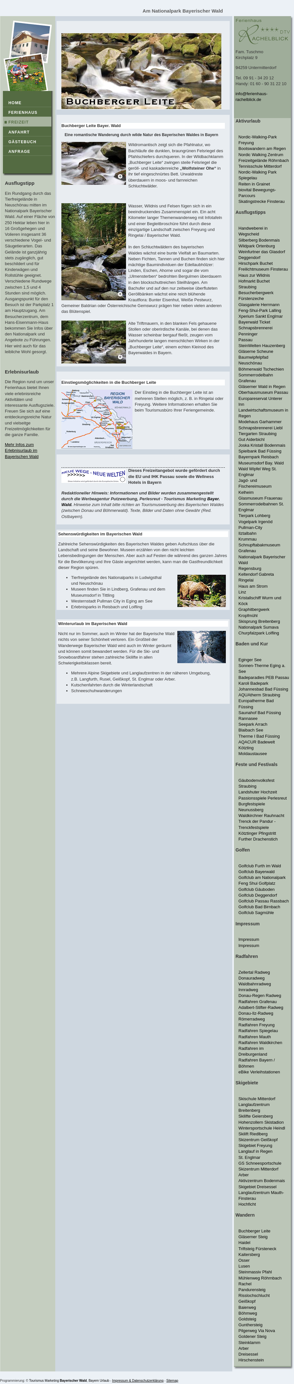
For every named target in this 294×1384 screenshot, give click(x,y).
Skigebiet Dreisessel (257, 1186)
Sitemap (172, 1380)
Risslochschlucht (254, 1295)
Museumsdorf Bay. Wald (261, 463)
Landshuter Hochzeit (257, 792)
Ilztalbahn (247, 533)
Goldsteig (247, 1319)
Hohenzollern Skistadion (261, 1122)
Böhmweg (247, 1313)
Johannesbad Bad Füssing (263, 689)
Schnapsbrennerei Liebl (260, 427)
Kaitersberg (249, 1254)
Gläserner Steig (253, 1236)
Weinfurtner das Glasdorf (261, 251)
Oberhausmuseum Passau (263, 392)
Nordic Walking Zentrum (260, 154)
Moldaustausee (252, 753)
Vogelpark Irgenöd (255, 521)
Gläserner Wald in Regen (261, 386)
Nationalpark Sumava (258, 627)
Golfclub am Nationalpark (262, 877)
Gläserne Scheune (255, 351)
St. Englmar (249, 1157)
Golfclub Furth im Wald (259, 865)
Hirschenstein (251, 1360)
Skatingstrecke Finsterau (261, 201)
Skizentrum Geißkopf (258, 1139)
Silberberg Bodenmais (259, 240)
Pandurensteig (252, 1289)
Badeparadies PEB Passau (263, 677)
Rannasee (247, 718)
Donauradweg (251, 978)
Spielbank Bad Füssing (259, 451)
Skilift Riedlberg (253, 1133)
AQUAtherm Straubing (259, 694)
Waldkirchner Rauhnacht (261, 815)
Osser (244, 1260)
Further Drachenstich (258, 839)
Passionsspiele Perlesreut (262, 798)
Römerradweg (251, 1019)
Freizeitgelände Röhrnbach (263, 160)
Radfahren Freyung (256, 1024)
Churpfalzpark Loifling (258, 633)
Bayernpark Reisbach (258, 456)
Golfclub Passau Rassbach (263, 901)
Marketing (52, 1380)
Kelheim (246, 492)
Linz (242, 592)
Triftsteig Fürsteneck (257, 1248)
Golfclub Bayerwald (256, 871)
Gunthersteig (250, 1324)
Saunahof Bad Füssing (259, 712)
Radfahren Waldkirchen (260, 1042)
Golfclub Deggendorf (257, 895)
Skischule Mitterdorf (256, 1098)
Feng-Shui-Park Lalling (259, 310)
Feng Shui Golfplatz (256, 883)
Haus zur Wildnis (254, 275)
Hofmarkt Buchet (254, 281)
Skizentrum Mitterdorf (258, 1169)
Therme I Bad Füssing (259, 736)
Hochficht (247, 1204)
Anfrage (19, 151)
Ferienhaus (22, 112)
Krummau (247, 539)
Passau (245, 339)
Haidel (244, 1242)
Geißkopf (247, 1301)
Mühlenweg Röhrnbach (260, 1278)
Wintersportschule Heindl (261, 1128)
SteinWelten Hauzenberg (261, 345)
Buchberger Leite (254, 1231)
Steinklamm (249, 1342)
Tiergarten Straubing (257, 433)
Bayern (94, 1380)
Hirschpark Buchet (255, 263)
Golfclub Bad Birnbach (259, 906)
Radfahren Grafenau (257, 1001)
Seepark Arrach (253, 724)
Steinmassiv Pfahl (255, 1271)
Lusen (244, 1266)
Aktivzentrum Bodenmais (261, 1180)
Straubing (247, 286)
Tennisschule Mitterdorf (260, 166)
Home (15, 103)
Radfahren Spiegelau (258, 1030)
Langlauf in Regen (255, 1151)
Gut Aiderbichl (251, 439)
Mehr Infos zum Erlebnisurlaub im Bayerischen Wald (21, 450)
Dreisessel (248, 1354)
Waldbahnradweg (254, 983)
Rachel (244, 1283)
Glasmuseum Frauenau (260, 498)
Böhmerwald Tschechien (261, 369)
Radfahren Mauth (254, 1036)
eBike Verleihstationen (259, 1072)
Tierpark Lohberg (254, 515)
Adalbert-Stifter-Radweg (260, 1007)
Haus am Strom (253, 586)
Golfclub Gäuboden (256, 889)
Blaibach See (250, 730)
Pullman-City (250, 527)
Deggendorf (249, 257)
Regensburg (249, 568)
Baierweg (247, 1307)
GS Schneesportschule (259, 1163)
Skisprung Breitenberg (259, 621)
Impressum (248, 939)
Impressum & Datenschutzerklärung (137, 1380)
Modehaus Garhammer (260, 421)
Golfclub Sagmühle (256, 912)
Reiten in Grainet (254, 184)
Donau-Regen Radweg (259, 995)
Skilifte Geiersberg (255, 1116)
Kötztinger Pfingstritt (257, 833)
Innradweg (248, 989)
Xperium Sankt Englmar (260, 316)
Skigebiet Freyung (255, 1145)
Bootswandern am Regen (262, 148)
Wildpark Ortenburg (256, 246)
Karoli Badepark (253, 683)
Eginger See (250, 659)
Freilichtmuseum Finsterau (263, 269)
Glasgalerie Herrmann (258, 304)
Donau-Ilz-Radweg (255, 1013)
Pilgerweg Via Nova (256, 1330)
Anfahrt (19, 132)
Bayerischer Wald (73, 1380)
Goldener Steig (252, 1336)
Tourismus (36, 1380)
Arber (243, 1174)
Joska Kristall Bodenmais (261, 445)
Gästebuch (22, 142)
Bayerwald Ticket (254, 322)
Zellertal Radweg (254, 972)
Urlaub (104, 1380)
